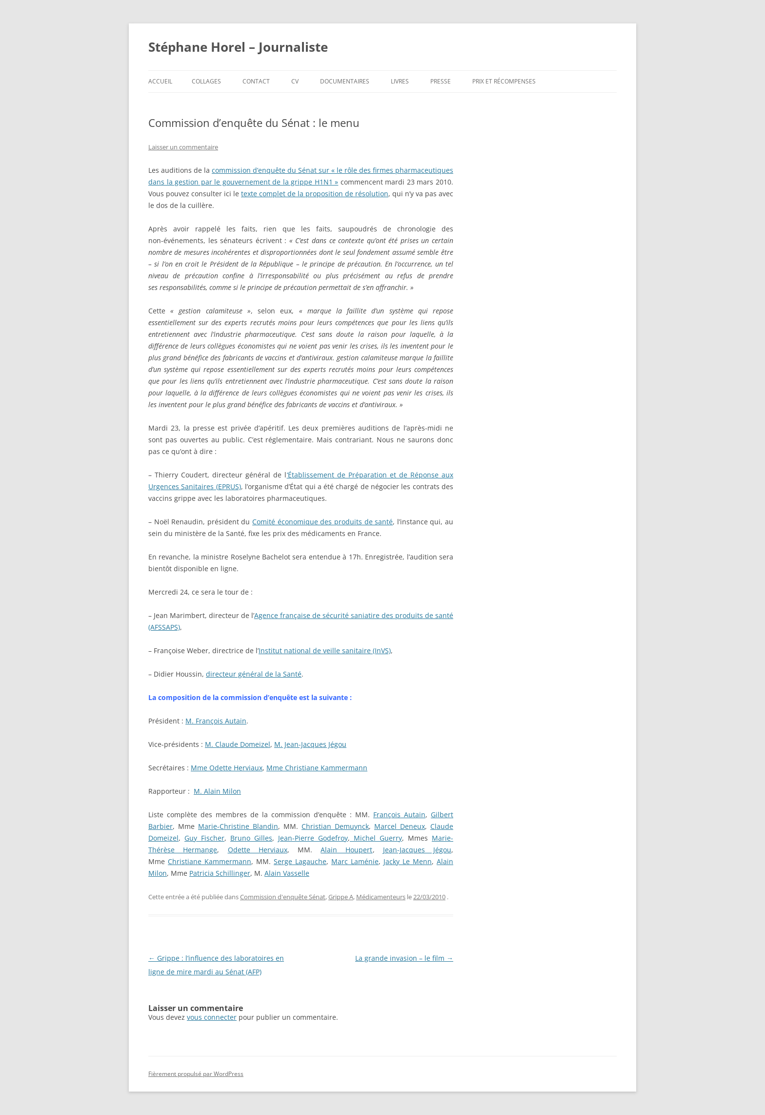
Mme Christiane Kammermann (316, 767)
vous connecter (212, 1017)
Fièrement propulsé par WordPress (195, 1074)
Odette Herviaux (257, 849)
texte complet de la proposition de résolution (314, 193)
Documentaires (344, 81)
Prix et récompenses (504, 81)
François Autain (399, 814)
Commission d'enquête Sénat (282, 896)
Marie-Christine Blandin (238, 826)
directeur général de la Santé (254, 674)
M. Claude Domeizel (237, 744)
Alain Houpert (346, 849)
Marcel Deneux (399, 826)
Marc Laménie (355, 861)
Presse (440, 81)
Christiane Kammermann (209, 861)
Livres (400, 81)
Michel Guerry (376, 838)
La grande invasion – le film (404, 958)
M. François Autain (215, 720)
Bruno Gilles (251, 838)
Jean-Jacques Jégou (417, 849)
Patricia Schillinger (219, 873)
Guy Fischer (204, 838)
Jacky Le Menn (407, 861)
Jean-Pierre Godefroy (313, 838)
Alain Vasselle (286, 873)
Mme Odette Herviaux (226, 767)
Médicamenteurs (380, 896)
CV (295, 81)
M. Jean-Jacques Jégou (310, 744)
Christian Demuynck (335, 826)
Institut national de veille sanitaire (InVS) (325, 650)
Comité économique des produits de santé (322, 521)
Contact (256, 81)
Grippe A (340, 896)
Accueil (160, 81)
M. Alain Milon (217, 791)
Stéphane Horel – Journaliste (238, 47)
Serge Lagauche (300, 861)
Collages (206, 81)
